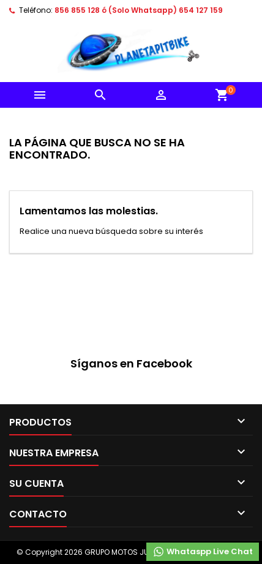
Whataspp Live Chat (202, 552)
